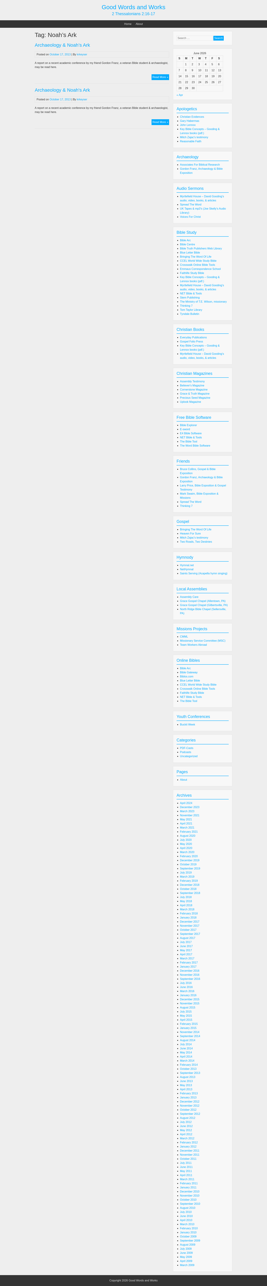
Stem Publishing (190, 297)
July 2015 (186, 1011)
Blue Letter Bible (190, 252)
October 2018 (188, 888)
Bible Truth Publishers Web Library (201, 248)
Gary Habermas (189, 120)
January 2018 (188, 917)
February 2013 (189, 1093)
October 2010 (188, 1199)
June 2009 (186, 1252)
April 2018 (186, 905)
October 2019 (188, 864)
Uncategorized (189, 756)
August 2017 (187, 938)
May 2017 (186, 950)
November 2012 (189, 1105)
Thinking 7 (186, 305)
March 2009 (187, 1265)
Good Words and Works (133, 7)
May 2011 (186, 1171)
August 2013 (187, 1077)
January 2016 (188, 995)
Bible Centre (187, 244)
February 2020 (189, 856)
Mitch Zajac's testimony (194, 137)
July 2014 (186, 1044)
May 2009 (186, 1257)
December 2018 (189, 884)
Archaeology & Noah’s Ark (62, 45)
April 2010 (186, 1220)
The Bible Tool (188, 441)
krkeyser (82, 54)
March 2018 (187, 909)
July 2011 (186, 1162)
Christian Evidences (192, 116)
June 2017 (186, 946)
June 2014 (186, 1048)
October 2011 (188, 1158)
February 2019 (189, 880)
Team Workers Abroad (193, 644)
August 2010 (187, 1207)
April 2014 (186, 1056)
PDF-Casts (186, 748)
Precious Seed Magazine (195, 397)
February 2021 (189, 831)
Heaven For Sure (190, 533)
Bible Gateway (189, 672)
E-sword (185, 429)
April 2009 (186, 1261)
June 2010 (186, 1216)
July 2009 (186, 1248)
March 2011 (187, 1179)
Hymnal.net (187, 565)
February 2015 (189, 1023)
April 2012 (186, 1134)
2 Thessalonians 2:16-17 (133, 14)
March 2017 (187, 958)
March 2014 (187, 1060)
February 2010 (189, 1228)
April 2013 (186, 1089)
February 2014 (189, 1064)
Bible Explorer (188, 425)
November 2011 (189, 1154)
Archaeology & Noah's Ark (62, 90)
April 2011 (186, 1175)
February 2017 (189, 962)
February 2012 (189, 1142)
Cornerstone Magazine (194, 389)
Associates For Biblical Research (200, 164)
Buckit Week (187, 724)
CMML (184, 636)
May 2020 (186, 844)
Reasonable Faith (190, 141)
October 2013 (188, 1068)
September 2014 (190, 1036)
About (139, 23)
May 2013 (186, 1085)
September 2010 (190, 1203)
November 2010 (189, 1195)
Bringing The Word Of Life (195, 256)
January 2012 (188, 1146)
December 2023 (189, 807)
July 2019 (186, 872)
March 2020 (187, 852)
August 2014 (187, 1040)
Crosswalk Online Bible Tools (197, 264)
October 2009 (188, 1236)
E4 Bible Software (191, 433)
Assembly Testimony (192, 381)
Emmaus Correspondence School (200, 268)
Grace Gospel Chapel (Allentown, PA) (202, 601)
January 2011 (188, 1187)
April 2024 (186, 803)
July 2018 (186, 897)
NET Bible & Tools (191, 293)
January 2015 (188, 1028)
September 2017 (190, 933)
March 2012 (187, 1138)
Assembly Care (189, 596)
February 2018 (189, 913)
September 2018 (190, 893)
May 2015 (186, 1015)
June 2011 (186, 1167)
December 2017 (189, 921)
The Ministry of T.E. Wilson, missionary (203, 301)
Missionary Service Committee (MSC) (202, 640)
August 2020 (187, 835)
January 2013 (188, 1097)
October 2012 (188, 1109)
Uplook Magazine (190, 401)
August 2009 (187, 1244)
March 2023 (187, 811)
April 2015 (186, 1019)
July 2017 (186, 942)
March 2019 (187, 876)
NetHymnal (186, 569)
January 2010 (188, 1232)
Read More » (160, 77)
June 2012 (186, 1126)
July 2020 (186, 839)
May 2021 (186, 819)
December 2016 (189, 970)
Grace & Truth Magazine (194, 393)
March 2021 (187, 827)
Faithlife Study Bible (192, 273)
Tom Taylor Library (191, 309)
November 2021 (189, 815)
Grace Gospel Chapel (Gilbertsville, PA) (204, 605)
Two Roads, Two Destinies (196, 541)
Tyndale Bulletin (189, 313)
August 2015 (187, 1007)
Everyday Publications (193, 337)
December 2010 (189, 1191)
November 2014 (189, 1032)
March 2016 (187, 991)
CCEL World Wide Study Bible (198, 260)
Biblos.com (186, 676)
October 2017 (188, 929)
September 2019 (190, 868)
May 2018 (186, 901)
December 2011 (189, 1150)
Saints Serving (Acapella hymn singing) (203, 573)
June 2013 (186, 1081)
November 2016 (189, 974)
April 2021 (186, 823)
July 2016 (186, 983)
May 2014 (186, 1052)
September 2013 (190, 1072)
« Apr (180, 95)
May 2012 (186, 1130)
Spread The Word (190, 204)
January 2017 (188, 966)
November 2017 (189, 925)
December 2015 (189, 999)
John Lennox (188, 125)
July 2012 (186, 1122)
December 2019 (189, 860)
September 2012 (190, 1113)
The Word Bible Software (195, 445)
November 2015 (189, 1003)
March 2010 (187, 1224)
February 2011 (189, 1183)
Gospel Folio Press (191, 341)
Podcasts (185, 752)
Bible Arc (185, 240)
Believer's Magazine (192, 385)
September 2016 (190, 978)
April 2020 (186, 848)
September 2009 (190, 1240)
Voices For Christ (190, 216)
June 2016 (186, 987)
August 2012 (187, 1117)
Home (128, 23)
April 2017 (186, 954)
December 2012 (189, 1101)
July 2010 (186, 1212)
